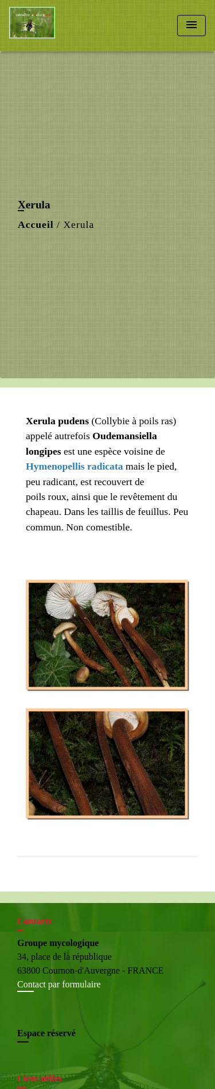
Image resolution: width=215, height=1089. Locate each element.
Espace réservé (46, 1033)
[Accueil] (52, 25)
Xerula (78, 224)
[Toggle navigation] (191, 25)
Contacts (34, 921)
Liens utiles (39, 1078)
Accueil (36, 224)
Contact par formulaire (59, 984)
